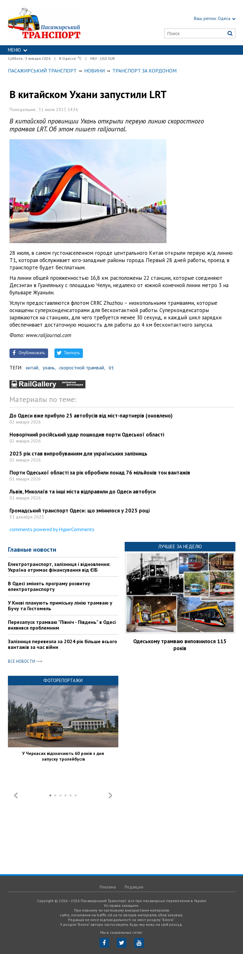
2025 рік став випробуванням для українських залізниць (78, 453)
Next (110, 795)
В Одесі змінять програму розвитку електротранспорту (49, 586)
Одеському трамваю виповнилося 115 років (180, 645)
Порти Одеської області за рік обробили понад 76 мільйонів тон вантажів (99, 472)
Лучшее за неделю (180, 546)
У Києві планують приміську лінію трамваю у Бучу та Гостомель (60, 605)
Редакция (134, 887)
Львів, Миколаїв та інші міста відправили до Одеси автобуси (82, 491)
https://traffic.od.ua (59, 22)
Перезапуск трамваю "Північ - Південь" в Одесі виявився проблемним (62, 625)
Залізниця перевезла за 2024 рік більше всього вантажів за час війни (62, 644)
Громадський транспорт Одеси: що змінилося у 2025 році (79, 510)
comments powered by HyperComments (51, 529)
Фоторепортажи (63, 680)
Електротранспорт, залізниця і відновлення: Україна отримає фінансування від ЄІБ (59, 567)
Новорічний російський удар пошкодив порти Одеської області (86, 434)
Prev (15, 795)
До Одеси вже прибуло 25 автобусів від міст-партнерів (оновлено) (90, 415)
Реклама (108, 887)
